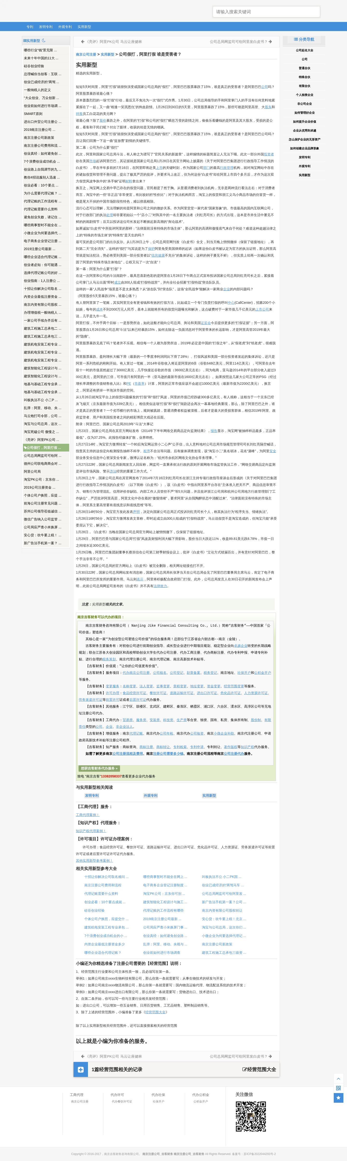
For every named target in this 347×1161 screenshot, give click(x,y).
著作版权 (230, 747)
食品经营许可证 (134, 693)
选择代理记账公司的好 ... (42, 273)
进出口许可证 (207, 693)
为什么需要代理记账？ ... (42, 193)
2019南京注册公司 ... (39, 130)
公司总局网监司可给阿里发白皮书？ (239, 42)
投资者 (269, 154)
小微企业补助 (224, 734)
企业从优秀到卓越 (304, 130)
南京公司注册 (86, 54)
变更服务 (112, 686)
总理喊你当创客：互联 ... (42, 74)
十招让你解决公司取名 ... (42, 289)
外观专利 (65, 27)
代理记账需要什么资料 (41, 209)
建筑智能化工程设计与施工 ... (165, 902)
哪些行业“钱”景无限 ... (40, 50)
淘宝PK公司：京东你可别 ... (164, 894)
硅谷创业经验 (34, 66)
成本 (99, 309)
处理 (109, 215)
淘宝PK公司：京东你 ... (41, 479)
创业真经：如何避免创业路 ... (165, 936)
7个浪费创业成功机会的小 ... (105, 936)
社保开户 (244, 673)
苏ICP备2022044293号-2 (260, 1154)
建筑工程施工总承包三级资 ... (224, 953)
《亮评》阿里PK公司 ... (41, 440)
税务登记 (210, 673)
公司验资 (197, 734)
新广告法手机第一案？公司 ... (224, 902)
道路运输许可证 (182, 693)
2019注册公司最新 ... (39, 249)
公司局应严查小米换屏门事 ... (165, 927)
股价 (103, 120)
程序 (146, 451)
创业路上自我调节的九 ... (42, 169)
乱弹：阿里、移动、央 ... (42, 408)
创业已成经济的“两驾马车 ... (223, 885)
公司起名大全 (304, 50)
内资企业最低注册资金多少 (104, 944)
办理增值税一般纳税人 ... (42, 312)
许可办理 (112, 693)
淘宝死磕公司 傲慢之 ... (41, 432)
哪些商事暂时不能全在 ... (42, 225)
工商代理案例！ (88, 815)
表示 (140, 579)
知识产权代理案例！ (91, 831)
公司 (264, 87)
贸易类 (128, 720)
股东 (268, 107)
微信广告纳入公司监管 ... (42, 519)
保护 (151, 249)
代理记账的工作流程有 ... (42, 201)
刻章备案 (193, 673)
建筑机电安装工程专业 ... (42, 344)
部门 (206, 168)
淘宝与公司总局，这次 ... (42, 424)
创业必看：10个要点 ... (41, 185)
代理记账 (136, 734)
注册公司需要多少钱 (168, 754)
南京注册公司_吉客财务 (58, 11)
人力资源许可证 (256, 693)
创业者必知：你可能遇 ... (42, 265)
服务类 (141, 720)
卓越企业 (240, 646)
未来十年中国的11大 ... (41, 58)
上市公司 (262, 309)
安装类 (155, 720)
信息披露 (158, 255)
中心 (231, 303)
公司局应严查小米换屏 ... (42, 527)
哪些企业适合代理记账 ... (42, 257)
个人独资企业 (304, 95)
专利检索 (180, 747)
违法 (113, 471)
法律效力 (160, 586)
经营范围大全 (155, 1012)
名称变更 (129, 686)
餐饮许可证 (158, 693)
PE (129, 383)
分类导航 (304, 39)
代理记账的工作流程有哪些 (163, 910)
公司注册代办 (234, 754)
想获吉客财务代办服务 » (99, 768)
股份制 (256, 720)
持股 (79, 114)
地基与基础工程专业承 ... (42, 384)
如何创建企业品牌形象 (304, 148)
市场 (92, 161)
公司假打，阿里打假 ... (42, 448)
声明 (136, 512)
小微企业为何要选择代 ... (42, 233)
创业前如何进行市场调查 (161, 953)
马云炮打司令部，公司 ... (42, 416)
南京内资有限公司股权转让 (222, 910)
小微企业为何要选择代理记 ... (224, 936)
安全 (272, 451)
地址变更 (197, 686)
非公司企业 (304, 104)
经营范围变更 (234, 686)
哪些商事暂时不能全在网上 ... (165, 877)
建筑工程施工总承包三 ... (42, 336)
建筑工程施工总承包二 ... (42, 328)
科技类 (168, 720)
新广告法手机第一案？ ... (42, 543)
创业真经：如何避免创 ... (42, 153)
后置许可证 (137, 700)
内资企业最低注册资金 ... (42, 297)
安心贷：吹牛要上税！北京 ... (224, 919)
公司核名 (160, 673)
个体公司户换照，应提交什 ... (106, 919)
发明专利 (46, 27)
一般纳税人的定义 (37, 90)
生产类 (182, 720)
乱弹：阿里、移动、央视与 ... (165, 944)
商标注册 (146, 747)
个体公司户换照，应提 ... (42, 495)
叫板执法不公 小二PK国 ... (221, 877)
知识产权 (247, 747)
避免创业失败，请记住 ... (42, 217)
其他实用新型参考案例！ (94, 860)
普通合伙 (304, 68)
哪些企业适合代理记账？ (102, 953)
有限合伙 (304, 86)
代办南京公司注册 (136, 673)
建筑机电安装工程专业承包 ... (106, 927)
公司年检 (166, 734)
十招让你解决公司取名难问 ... (106, 877)
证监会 (206, 323)
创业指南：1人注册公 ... (42, 281)
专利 (30, 27)
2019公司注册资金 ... (39, 487)
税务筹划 (109, 659)
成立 (117, 282)
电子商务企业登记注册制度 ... (165, 885)
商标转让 (163, 747)
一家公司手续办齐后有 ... (42, 320)
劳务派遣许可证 (90, 700)
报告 (214, 431)
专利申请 (197, 747)
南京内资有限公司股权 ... (42, 304)
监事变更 (163, 686)
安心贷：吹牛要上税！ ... (42, 535)
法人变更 (146, 686)
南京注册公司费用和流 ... (42, 145)
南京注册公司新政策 (39, 137)
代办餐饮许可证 (122, 1101)
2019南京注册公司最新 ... (162, 919)
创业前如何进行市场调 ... (42, 106)
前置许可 (112, 700)
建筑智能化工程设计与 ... (42, 368)
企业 (226, 289)
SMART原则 (33, 114)
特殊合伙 (304, 77)
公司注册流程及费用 (128, 754)
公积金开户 (262, 673)
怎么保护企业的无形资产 (304, 139)
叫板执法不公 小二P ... (41, 400)
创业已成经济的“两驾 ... (41, 82)
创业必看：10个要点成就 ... (105, 902)
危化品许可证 (230, 693)
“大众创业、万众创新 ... (41, 98)
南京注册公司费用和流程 (102, 885)
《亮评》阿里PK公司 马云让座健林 (113, 42)
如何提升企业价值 (304, 121)
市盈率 (139, 383)
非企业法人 (124, 727)
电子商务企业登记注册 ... (42, 241)
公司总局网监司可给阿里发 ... (224, 894)
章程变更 (180, 686)
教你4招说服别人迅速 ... (42, 177)
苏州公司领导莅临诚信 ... (42, 511)
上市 (159, 168)
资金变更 (213, 686)
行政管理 (227, 168)
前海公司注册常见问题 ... (42, 503)
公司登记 (176, 673)
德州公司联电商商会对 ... (42, 463)
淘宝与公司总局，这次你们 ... (224, 927)
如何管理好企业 (304, 112)
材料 (129, 181)
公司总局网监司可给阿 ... (42, 456)
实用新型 (84, 27)
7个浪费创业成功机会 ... (42, 161)
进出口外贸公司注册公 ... (42, 122)
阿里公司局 (32, 471)
